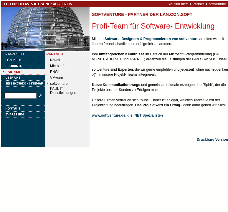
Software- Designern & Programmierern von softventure (152, 39)
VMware (56, 78)
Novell (55, 60)
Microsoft (57, 66)
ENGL (55, 72)
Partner (198, 4)
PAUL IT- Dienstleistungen (63, 91)
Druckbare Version (212, 140)
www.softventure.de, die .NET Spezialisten (127, 115)
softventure (217, 4)
